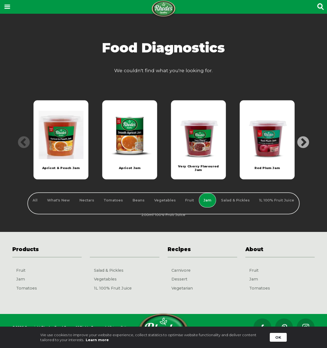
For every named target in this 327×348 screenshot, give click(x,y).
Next (299, 138)
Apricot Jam (129, 168)
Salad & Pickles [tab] (235, 200)
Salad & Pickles (109, 270)
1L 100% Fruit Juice (113, 288)
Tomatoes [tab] (113, 200)
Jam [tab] (207, 200)
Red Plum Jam (267, 168)
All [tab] (35, 200)
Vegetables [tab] (165, 200)
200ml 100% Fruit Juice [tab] (163, 215)
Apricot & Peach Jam (61, 168)
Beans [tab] (139, 200)
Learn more (97, 340)
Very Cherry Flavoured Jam (198, 168)
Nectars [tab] (86, 200)
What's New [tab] (58, 200)
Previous (19, 138)
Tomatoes (26, 288)
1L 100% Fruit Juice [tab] (276, 200)
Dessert (179, 279)
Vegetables (105, 279)
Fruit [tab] (189, 200)
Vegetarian (182, 288)
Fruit (20, 270)
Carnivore (181, 270)
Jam (20, 279)
